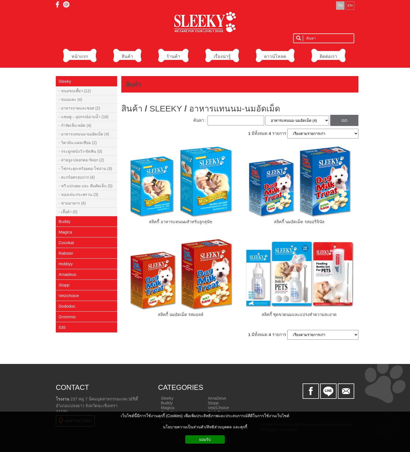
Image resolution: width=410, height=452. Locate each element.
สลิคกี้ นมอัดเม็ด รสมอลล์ (180, 314)
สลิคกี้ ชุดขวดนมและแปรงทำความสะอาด (299, 314)
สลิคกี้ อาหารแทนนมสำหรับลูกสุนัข (180, 221)
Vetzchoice (69, 295)
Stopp (64, 285)
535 (62, 327)
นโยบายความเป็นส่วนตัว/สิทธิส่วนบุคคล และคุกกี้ (205, 427)
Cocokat (66, 242)
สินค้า (133, 84)
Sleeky (65, 81)
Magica (65, 232)
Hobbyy (66, 263)
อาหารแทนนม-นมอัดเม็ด (234, 108)
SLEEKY (165, 108)
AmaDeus (217, 398)
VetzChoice (218, 407)
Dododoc (67, 306)
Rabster (66, 253)
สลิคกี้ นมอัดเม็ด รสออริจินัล (299, 221)
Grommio (67, 316)
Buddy (65, 221)
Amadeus (67, 274)
